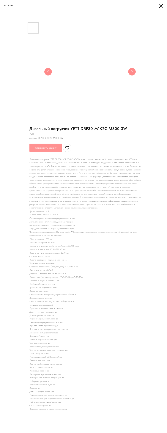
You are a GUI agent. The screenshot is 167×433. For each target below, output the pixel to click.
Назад (10, 5)
